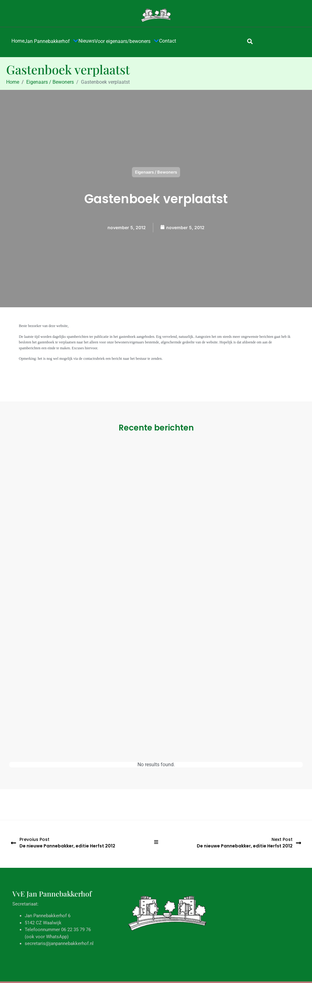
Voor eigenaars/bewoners (127, 41)
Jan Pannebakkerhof (51, 41)
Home (17, 41)
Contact (167, 41)
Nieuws (86, 41)
